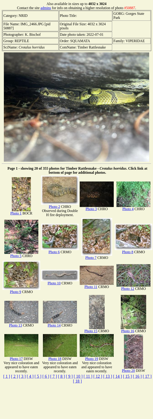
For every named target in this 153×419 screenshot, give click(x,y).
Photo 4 (133, 207)
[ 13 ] (107, 376)
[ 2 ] (14, 376)
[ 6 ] (45, 376)
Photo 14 (60, 323)
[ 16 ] (137, 376)
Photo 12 (133, 287)
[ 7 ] (53, 376)
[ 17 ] (147, 376)
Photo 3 (97, 207)
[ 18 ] (77, 381)
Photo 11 (97, 285)
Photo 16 (133, 329)
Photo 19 (97, 357)
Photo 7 (96, 256)
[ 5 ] (38, 376)
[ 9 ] (69, 376)
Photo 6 (60, 250)
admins (45, 8)
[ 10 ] (78, 376)
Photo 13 (21, 323)
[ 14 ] (117, 376)
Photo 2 (60, 205)
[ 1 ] (6, 376)
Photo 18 (60, 357)
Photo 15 (94, 329)
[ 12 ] (97, 376)
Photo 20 (132, 369)
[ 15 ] (127, 376)
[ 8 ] (61, 376)
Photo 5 (21, 254)
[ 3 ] (22, 376)
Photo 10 (60, 281)
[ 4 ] (30, 376)
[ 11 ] (88, 376)
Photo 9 (21, 290)
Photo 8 (133, 250)
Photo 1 (20, 211)
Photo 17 (21, 357)
